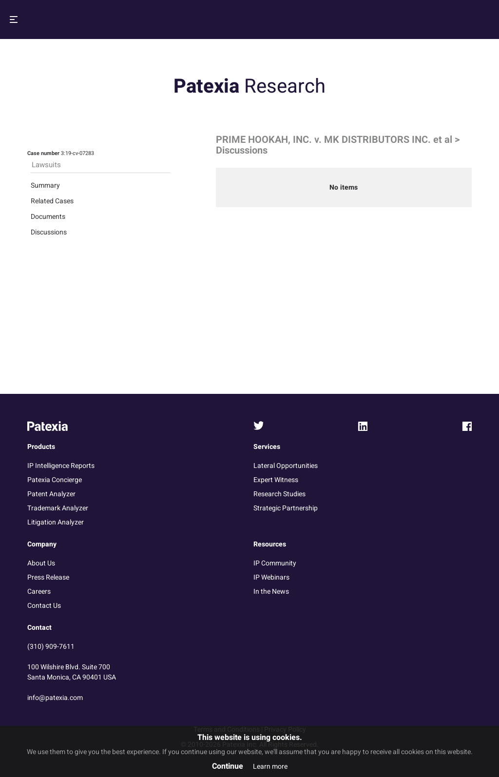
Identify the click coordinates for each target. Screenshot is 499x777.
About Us (41, 563)
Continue (227, 766)
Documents (48, 217)
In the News (271, 591)
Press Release (48, 577)
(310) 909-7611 (51, 646)
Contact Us (44, 606)
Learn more (270, 766)
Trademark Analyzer (57, 508)
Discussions (49, 232)
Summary (45, 185)
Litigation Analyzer (55, 522)
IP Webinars (271, 577)
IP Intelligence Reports (61, 466)
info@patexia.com (55, 698)
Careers (39, 591)
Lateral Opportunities (285, 466)
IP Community (274, 563)
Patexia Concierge (54, 480)
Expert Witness (275, 480)
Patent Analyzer (51, 494)
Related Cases (52, 201)
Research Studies (279, 494)
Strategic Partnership (285, 508)
